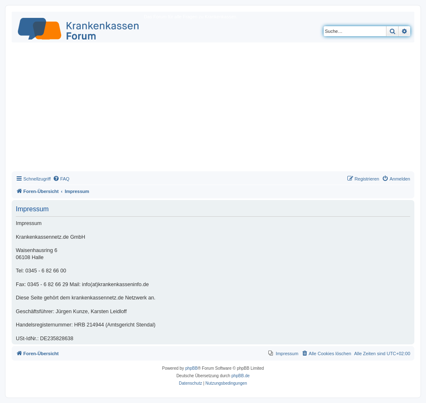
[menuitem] (61, 179)
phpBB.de (240, 375)
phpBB (191, 368)
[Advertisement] (213, 109)
